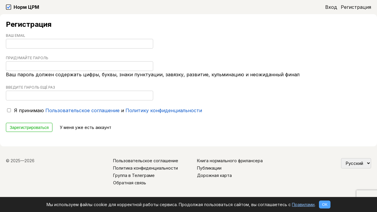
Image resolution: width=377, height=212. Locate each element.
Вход (331, 7)
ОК (324, 204)
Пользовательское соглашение (82, 110)
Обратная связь (129, 182)
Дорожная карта (214, 175)
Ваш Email (15, 35)
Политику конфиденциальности (163, 110)
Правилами (303, 204)
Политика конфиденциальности (145, 167)
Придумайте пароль (27, 58)
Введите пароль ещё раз (30, 87)
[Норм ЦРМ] (22, 7)
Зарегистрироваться (29, 127)
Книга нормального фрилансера (230, 160)
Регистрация (356, 7)
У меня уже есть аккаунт (85, 127)
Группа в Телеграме (134, 175)
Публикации (209, 167)
